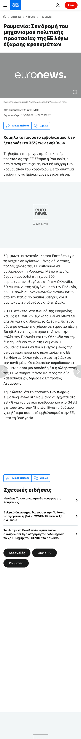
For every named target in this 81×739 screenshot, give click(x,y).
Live (71, 5)
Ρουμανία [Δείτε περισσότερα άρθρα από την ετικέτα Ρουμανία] (16, 563)
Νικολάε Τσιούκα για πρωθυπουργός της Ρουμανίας (32, 500)
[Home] (4, 16)
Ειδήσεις (16, 17)
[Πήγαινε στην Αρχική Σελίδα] (15, 5)
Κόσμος (30, 17)
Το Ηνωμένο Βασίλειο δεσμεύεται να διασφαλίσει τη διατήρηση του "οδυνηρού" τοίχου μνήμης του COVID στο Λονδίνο (33, 534)
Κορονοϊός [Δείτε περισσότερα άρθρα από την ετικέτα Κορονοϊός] (17, 552)
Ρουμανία (46, 17)
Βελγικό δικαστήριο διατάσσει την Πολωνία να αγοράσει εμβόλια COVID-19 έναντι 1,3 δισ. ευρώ (34, 516)
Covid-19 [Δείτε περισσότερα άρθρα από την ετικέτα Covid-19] (44, 552)
